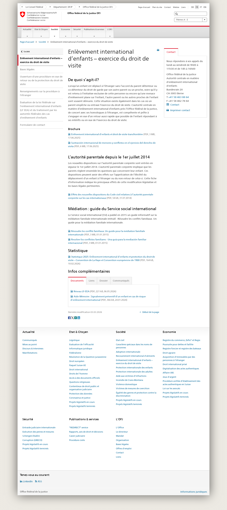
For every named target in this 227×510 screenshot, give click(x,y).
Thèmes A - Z (190, 20)
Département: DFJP (61, 7)
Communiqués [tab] (121, 280)
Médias (176, 7)
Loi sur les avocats (171, 388)
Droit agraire (169, 352)
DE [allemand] (192, 7)
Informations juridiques (193, 491)
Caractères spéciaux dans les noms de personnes (134, 346)
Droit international (78, 369)
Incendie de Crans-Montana (129, 380)
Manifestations (29, 352)
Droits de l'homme (78, 373)
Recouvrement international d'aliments (135, 356)
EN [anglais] (205, 7)
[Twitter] (72, 317)
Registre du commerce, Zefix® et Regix (181, 340)
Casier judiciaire (77, 435)
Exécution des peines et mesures (38, 431)
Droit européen (76, 361)
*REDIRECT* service (78, 427)
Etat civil (120, 340)
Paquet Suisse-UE (77, 365)
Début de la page (150, 312)
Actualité (27, 29)
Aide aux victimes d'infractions (131, 376)
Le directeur (122, 431)
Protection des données (80, 393)
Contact (167, 7)
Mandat (120, 435)
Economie (65, 29)
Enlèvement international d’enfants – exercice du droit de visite (134, 362)
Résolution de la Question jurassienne (87, 357)
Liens (183, 7)
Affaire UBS (168, 372)
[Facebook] (69, 317)
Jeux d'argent (169, 377)
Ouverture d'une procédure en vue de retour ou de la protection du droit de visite (41, 80)
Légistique (74, 340)
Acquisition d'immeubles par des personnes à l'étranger (179, 358)
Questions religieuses (79, 382)
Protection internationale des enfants (134, 367)
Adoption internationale (128, 351)
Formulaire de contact (32, 124)
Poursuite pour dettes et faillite (178, 344)
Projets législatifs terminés (82, 406)
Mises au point (29, 344)
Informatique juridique (80, 348)
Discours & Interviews (32, 348)
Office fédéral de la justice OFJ (96, 7)
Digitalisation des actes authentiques (181, 368)
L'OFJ (109, 29)
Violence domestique (126, 384)
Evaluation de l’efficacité (81, 344)
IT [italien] (201, 7)
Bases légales (27, 69)
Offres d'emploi (124, 448)
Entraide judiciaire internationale (38, 427)
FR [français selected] (197, 7)
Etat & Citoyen (41, 29)
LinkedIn (28, 481)
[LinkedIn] (78, 317)
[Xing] (75, 317)
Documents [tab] (77, 280)
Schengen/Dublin (31, 435)
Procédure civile (77, 440)
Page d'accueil (144, 7)
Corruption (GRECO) (32, 440)
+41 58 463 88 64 (178, 97)
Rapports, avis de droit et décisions (86, 431)
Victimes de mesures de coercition (132, 388)
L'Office (120, 427)
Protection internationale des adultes (134, 371)
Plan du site (157, 7)
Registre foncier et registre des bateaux (182, 348)
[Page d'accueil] (67, 16)
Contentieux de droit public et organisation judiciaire (84, 388)
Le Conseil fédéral (32, 7)
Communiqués (29, 340)
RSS (40, 481)
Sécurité (77, 29)
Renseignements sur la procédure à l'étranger (40, 93)
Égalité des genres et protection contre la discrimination (136, 394)
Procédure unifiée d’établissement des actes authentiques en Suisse (181, 383)
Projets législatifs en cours (82, 402)
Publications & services (94, 29)
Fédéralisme (75, 352)
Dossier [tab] (104, 280)
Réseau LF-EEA (95, 291)
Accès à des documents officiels (84, 378)
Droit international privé (175, 364)
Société (55, 30)
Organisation (122, 440)
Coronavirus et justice (79, 397)
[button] (177, 14)
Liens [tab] (91, 280)
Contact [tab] (171, 52)
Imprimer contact (180, 110)
